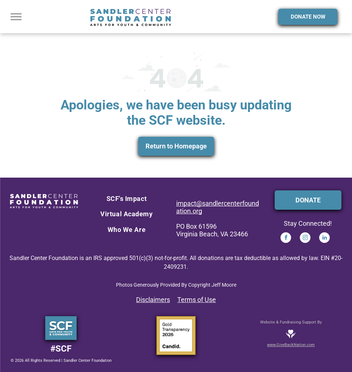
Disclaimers (153, 299)
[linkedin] (324, 238)
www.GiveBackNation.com (291, 344)
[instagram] (305, 238)
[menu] (16, 16)
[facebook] (286, 238)
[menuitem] (126, 198)
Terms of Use (196, 299)
